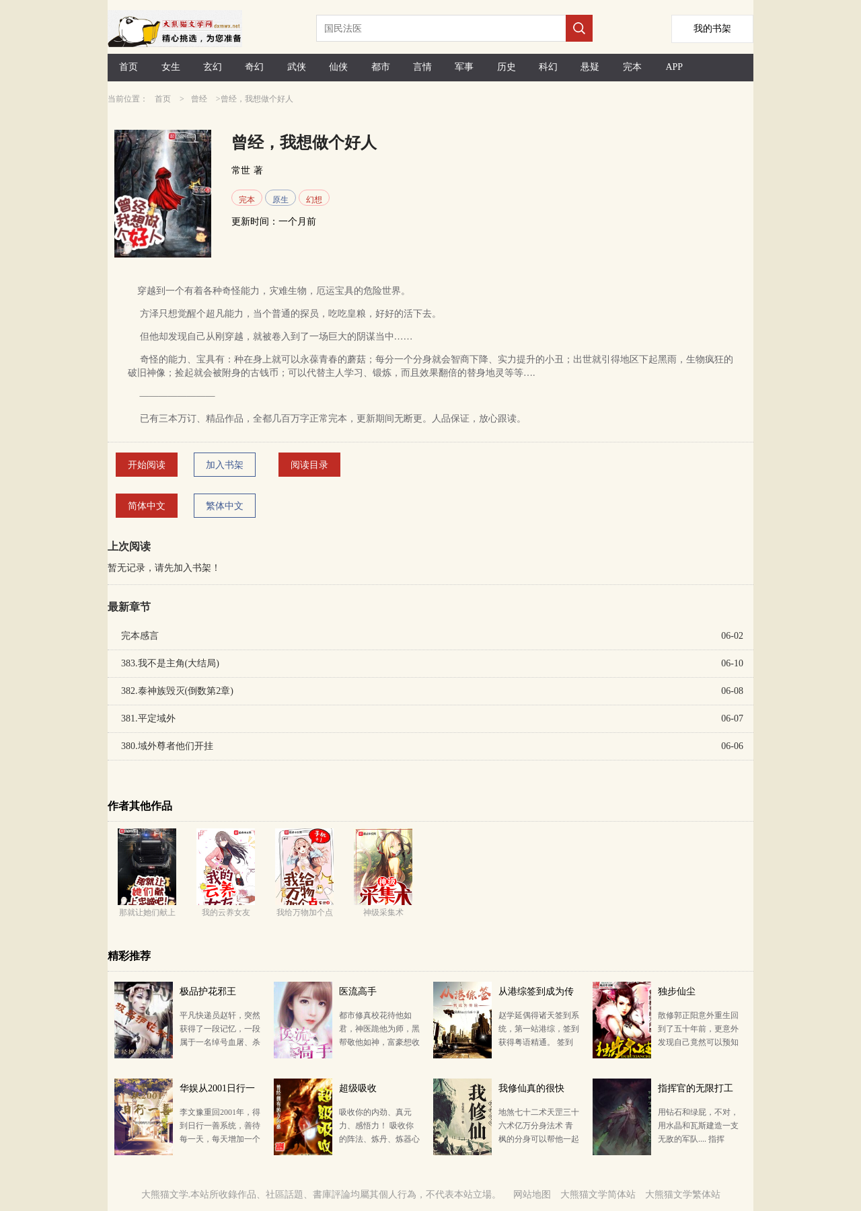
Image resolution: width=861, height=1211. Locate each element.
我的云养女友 (226, 912)
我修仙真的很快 (531, 1088)
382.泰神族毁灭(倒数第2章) (177, 691)
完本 (632, 67)
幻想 (314, 199)
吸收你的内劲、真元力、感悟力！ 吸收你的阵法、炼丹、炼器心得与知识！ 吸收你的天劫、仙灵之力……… (379, 1139)
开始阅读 (146, 465)
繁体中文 (225, 506)
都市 (380, 67)
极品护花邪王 (208, 991)
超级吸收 (358, 1088)
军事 (464, 67)
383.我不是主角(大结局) (170, 663)
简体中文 (146, 506)
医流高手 (358, 991)
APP (674, 67)
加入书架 (225, 465)
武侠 (296, 67)
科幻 (548, 67)
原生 (280, 199)
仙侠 (338, 67)
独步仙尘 (677, 991)
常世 (240, 170)
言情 (422, 67)
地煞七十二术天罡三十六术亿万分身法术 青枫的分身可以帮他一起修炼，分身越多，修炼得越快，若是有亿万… (538, 1139)
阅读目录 (309, 465)
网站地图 (532, 1194)
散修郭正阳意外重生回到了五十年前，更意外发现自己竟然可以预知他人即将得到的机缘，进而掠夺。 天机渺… (698, 1042)
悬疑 (590, 67)
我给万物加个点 (304, 912)
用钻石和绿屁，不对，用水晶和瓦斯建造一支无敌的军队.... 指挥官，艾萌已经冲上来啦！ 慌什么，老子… (698, 1139)
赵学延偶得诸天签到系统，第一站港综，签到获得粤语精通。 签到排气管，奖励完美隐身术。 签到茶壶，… (538, 1042)
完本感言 (140, 636)
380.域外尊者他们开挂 (167, 746)
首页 (128, 67)
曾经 (199, 99)
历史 (506, 67)
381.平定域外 (148, 718)
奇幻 (254, 67)
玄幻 (212, 67)
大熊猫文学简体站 (598, 1194)
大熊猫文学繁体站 (682, 1194)
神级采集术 (383, 912)
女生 (170, 67)
